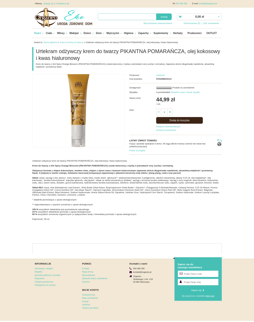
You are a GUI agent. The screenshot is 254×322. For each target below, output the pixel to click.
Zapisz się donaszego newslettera (190, 266)
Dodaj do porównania (166, 130)
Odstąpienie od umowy (45, 285)
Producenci (195, 33)
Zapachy (143, 33)
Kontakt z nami (138, 263)
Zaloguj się (48, 3)
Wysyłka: (133, 92)
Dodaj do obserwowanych (168, 126)
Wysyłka (38, 272)
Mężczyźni (112, 33)
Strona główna (50, 42)
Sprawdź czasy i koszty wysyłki (185, 92)
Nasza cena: (135, 98)
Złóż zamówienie (211, 23)
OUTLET (211, 33)
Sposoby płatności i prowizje (47, 275)
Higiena (128, 33)
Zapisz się (197, 290)
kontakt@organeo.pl (208, 3)
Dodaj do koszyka (179, 120)
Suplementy (161, 33)
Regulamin (39, 278)
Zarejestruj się (62, 3)
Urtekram (160, 75)
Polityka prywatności (44, 282)
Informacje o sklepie (44, 268)
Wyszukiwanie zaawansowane (158, 23)
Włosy (61, 33)
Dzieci (87, 33)
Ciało (49, 33)
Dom (99, 33)
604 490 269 (181, 3)
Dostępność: (135, 87)
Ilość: (131, 110)
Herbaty (178, 33)
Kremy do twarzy (75, 42)
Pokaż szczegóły (137, 150)
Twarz (37, 33)
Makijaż (74, 33)
